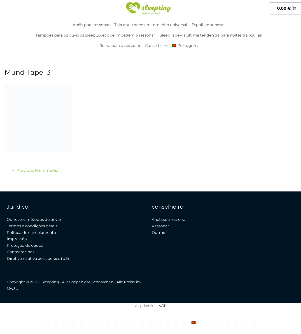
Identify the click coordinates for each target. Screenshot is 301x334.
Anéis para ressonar (91, 25)
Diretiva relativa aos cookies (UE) (38, 258)
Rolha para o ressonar (119, 45)
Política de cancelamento (31, 232)
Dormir (159, 232)
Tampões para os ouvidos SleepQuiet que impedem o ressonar (95, 35)
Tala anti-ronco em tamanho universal (150, 25)
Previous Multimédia (34, 170)
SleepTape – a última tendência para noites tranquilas (211, 35)
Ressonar (160, 226)
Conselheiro (156, 45)
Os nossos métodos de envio (34, 219)
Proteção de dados (25, 245)
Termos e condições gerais (32, 226)
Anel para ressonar (169, 219)
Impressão (17, 239)
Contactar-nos (20, 252)
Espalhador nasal (208, 25)
